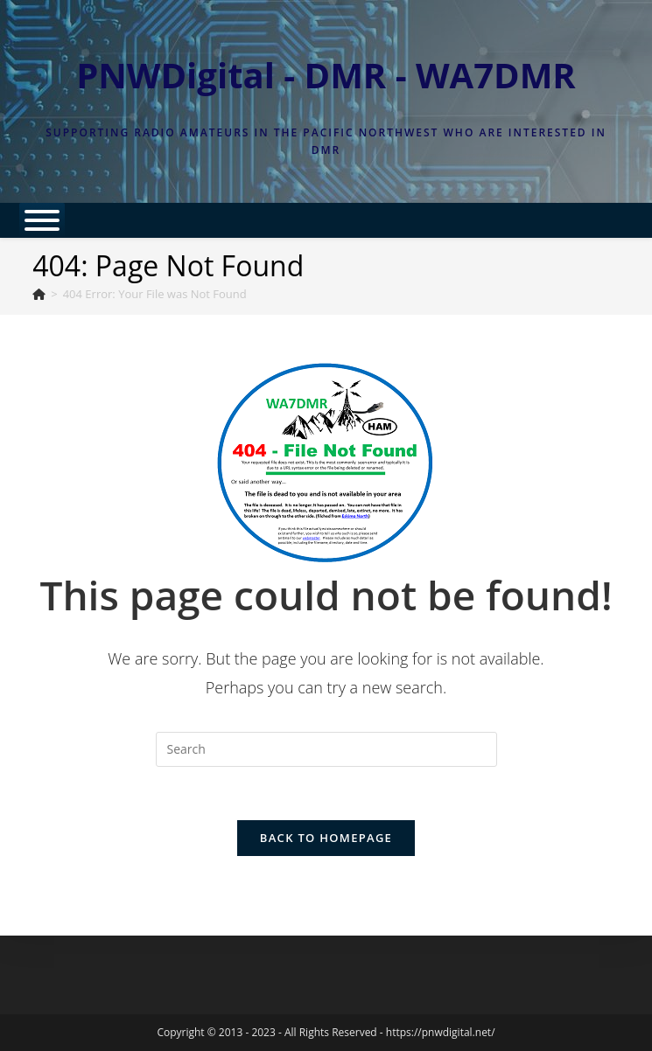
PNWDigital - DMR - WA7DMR (326, 75)
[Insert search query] (326, 749)
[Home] (39, 294)
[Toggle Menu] (42, 220)
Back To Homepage (326, 838)
